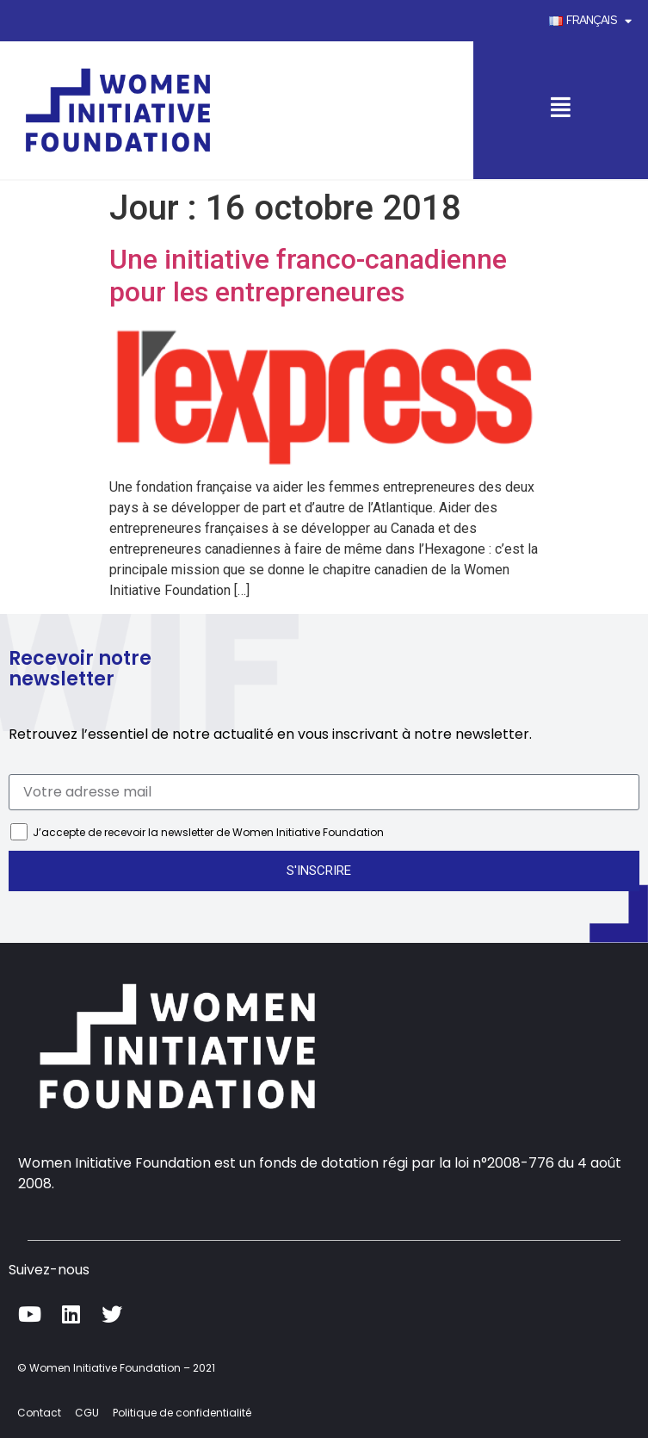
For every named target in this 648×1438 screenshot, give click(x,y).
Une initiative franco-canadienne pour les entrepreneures (308, 275)
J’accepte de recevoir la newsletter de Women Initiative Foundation (208, 832)
